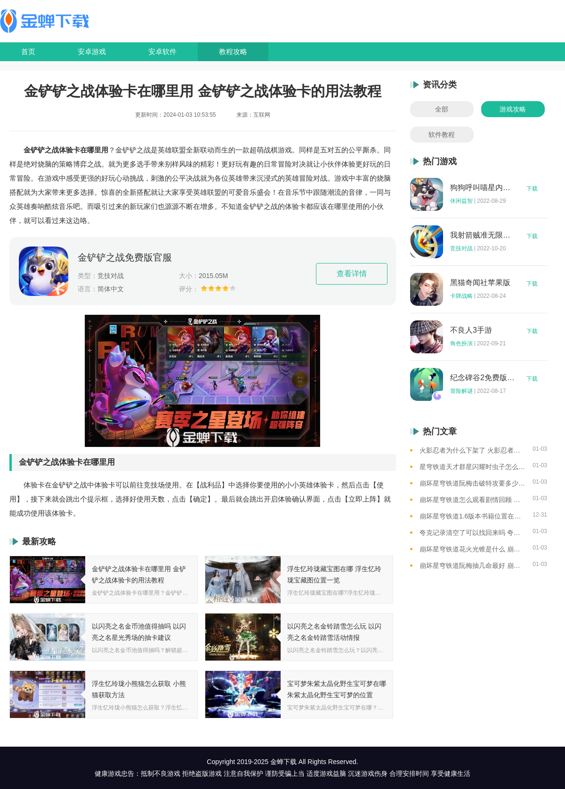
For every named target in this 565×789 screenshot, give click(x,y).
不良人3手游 (471, 330)
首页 (28, 52)
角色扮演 (461, 343)
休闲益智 (461, 201)
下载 (532, 188)
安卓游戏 (92, 52)
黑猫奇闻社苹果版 (480, 283)
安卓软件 (162, 52)
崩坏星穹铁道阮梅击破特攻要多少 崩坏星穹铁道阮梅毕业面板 (472, 483)
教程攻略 (233, 52)
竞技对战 (461, 248)
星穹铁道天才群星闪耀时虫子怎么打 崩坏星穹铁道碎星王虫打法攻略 (472, 466)
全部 (441, 109)
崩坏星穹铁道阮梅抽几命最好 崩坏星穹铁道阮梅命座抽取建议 (472, 565)
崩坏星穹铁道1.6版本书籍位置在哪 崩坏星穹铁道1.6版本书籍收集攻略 (472, 516)
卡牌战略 (461, 296)
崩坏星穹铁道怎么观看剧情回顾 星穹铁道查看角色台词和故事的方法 (472, 499)
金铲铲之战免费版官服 (125, 257)
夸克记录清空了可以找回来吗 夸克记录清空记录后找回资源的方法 (472, 532)
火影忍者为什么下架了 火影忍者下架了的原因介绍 (472, 450)
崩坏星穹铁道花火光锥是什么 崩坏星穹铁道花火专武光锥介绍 (472, 549)
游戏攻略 (513, 109)
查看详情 (352, 274)
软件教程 (441, 134)
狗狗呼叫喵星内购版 (482, 187)
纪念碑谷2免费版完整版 (482, 378)
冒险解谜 (461, 391)
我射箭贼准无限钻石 (482, 235)
